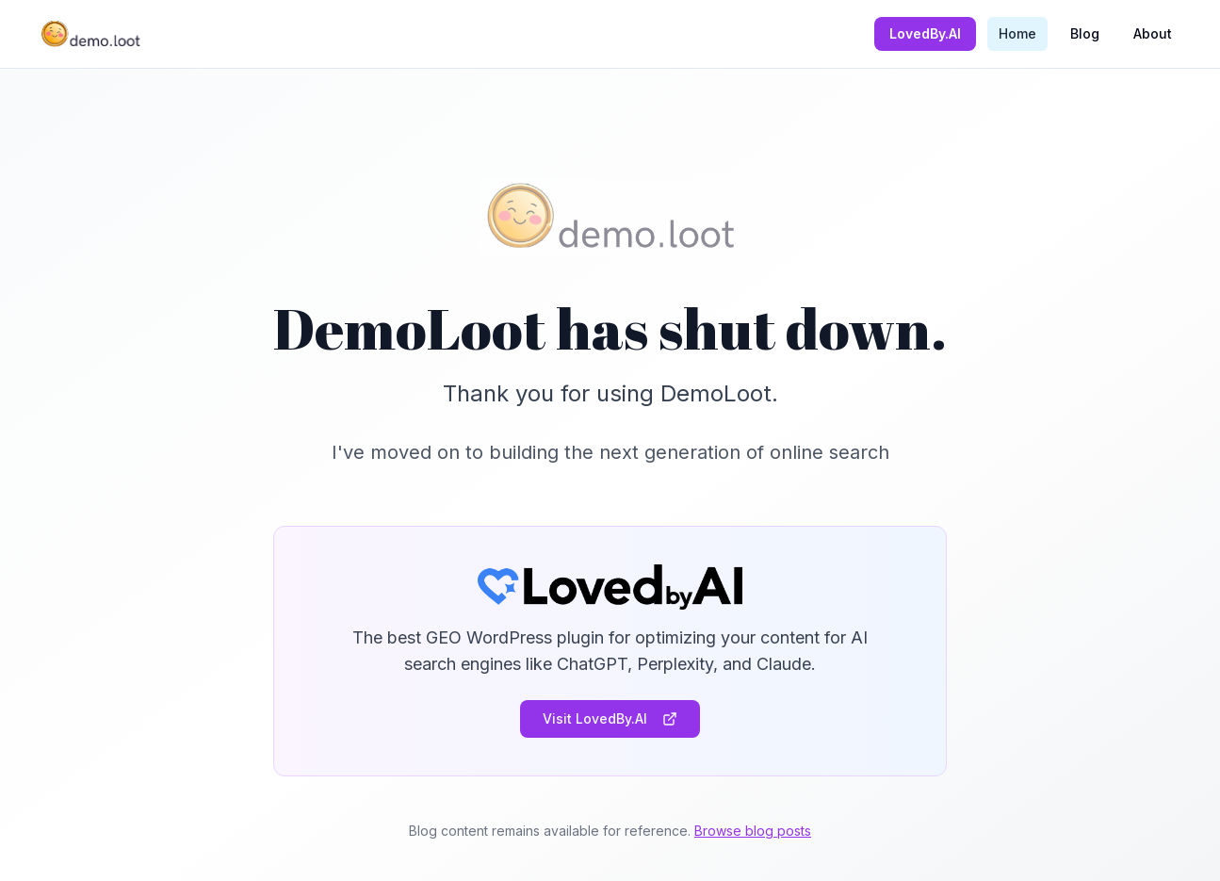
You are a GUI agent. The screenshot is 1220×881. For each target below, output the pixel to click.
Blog (1084, 33)
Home (1017, 33)
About (1152, 33)
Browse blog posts (752, 831)
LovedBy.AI (925, 33)
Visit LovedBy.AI (610, 718)
